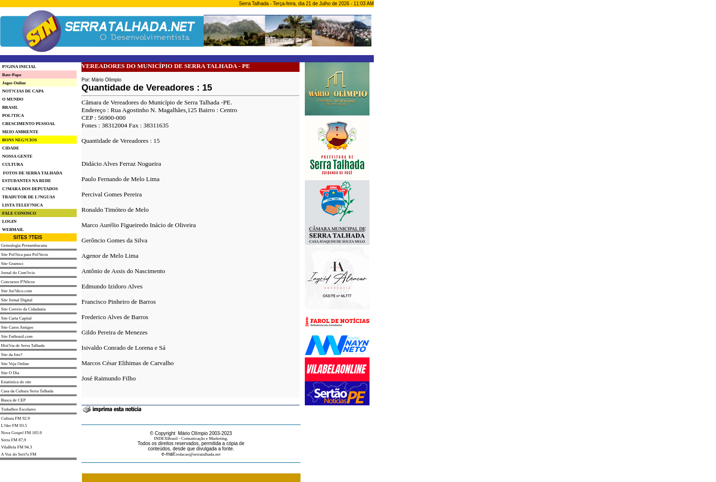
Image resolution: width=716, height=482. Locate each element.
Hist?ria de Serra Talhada (23, 345)
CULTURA (11, 164)
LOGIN (8, 221)
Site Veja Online (15, 363)
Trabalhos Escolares (18, 409)
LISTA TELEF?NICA (21, 205)
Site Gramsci (12, 263)
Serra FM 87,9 (13, 439)
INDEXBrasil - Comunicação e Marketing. (191, 438)
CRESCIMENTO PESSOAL (28, 123)
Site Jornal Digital (17, 300)
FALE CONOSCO (18, 213)
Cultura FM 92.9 (15, 418)
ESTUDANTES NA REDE (25, 180)
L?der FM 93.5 (14, 425)
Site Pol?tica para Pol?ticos (24, 254)
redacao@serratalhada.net (198, 454)
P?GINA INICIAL (18, 66)
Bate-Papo (11, 74)
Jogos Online (13, 82)
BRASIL (9, 107)
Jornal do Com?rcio (18, 272)
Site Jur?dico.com (16, 290)
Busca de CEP (13, 400)
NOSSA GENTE (16, 156)
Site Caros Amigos (17, 327)
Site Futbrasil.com (17, 336)
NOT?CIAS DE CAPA (22, 91)
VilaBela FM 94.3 (16, 447)
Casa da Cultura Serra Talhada (27, 391)
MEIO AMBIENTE (19, 131)
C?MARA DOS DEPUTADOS (29, 188)
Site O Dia (10, 372)
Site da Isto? (12, 354)
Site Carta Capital (16, 318)
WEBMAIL (12, 229)
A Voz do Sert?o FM (18, 454)
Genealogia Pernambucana (24, 245)
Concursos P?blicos (18, 281)
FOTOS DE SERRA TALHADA (32, 173)
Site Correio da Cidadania (23, 309)
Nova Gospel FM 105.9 (21, 432)
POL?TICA (12, 115)
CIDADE (9, 148)
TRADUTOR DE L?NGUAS (27, 197)
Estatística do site (16, 381)
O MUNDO (11, 99)
